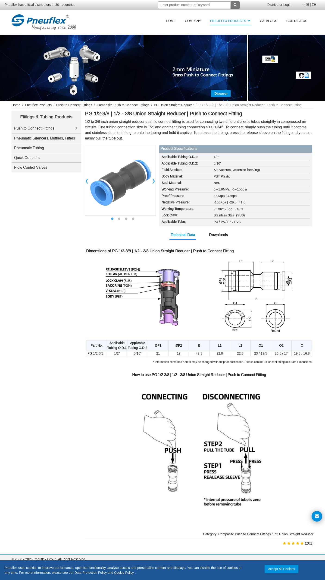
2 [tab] (119, 219)
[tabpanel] (120, 180)
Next (153, 180)
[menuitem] (171, 21)
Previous (87, 180)
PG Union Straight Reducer (293, 534)
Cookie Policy (124, 572)
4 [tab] (133, 219)
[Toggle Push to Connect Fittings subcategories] (76, 128)
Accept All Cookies (281, 569)
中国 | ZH (309, 5)
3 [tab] (126, 219)
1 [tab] (112, 219)
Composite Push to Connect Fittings (244, 534)
